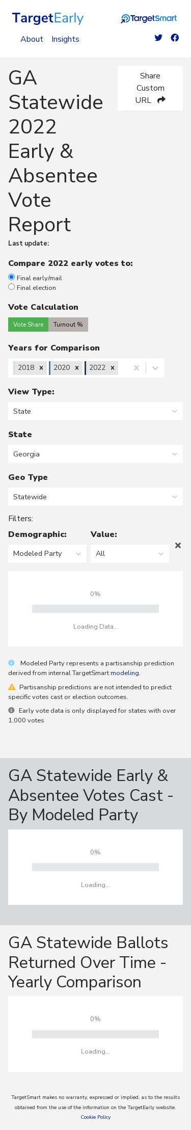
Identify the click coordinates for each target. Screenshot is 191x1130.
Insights (65, 39)
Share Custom (150, 88)
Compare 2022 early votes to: (73, 263)
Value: (104, 534)
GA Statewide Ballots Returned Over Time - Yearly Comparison (88, 962)
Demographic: (37, 534)
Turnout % (68, 324)
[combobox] (121, 368)
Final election (32, 287)
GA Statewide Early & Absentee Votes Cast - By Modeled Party (91, 795)
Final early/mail (35, 278)
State (20, 434)
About (31, 39)
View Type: (31, 391)
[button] (41, 367)
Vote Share (28, 324)
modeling (125, 673)
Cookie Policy (95, 1117)
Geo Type (28, 477)
